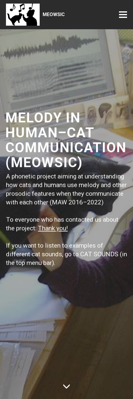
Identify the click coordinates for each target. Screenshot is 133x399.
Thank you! (53, 230)
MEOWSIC (54, 14)
